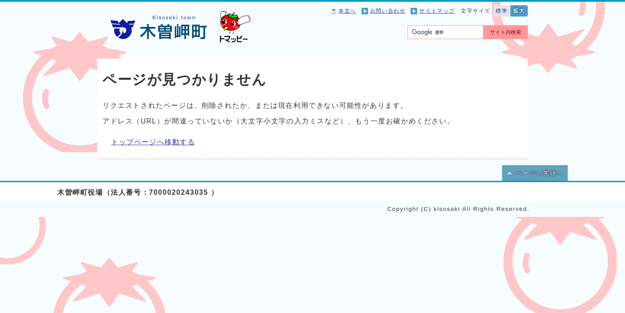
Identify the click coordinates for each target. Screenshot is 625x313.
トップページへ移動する (153, 142)
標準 (501, 11)
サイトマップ (437, 11)
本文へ (347, 11)
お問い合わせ (388, 11)
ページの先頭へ (539, 173)
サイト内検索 (505, 32)
